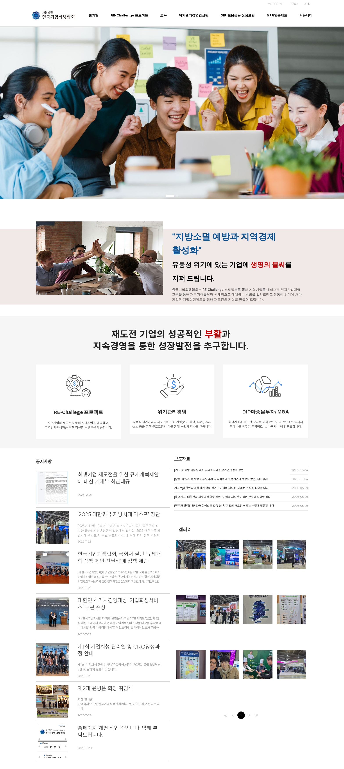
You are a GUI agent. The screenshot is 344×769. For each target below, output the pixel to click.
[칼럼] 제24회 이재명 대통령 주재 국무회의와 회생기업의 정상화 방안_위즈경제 (221, 479)
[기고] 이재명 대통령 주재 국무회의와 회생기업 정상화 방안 (209, 470)
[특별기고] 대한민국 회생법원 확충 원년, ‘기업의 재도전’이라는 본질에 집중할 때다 (222, 497)
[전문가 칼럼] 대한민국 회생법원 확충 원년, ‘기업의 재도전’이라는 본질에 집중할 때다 (224, 505)
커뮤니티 (305, 15)
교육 (163, 15)
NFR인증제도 (277, 15)
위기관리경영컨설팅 (193, 15)
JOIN (307, 3)
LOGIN (294, 3)
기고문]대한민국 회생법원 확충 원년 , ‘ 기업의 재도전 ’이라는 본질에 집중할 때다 (221, 488)
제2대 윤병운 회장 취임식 (105, 688)
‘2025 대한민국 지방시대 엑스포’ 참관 (119, 514)
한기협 (94, 15)
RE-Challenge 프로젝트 (129, 15)
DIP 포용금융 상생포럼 (237, 15)
